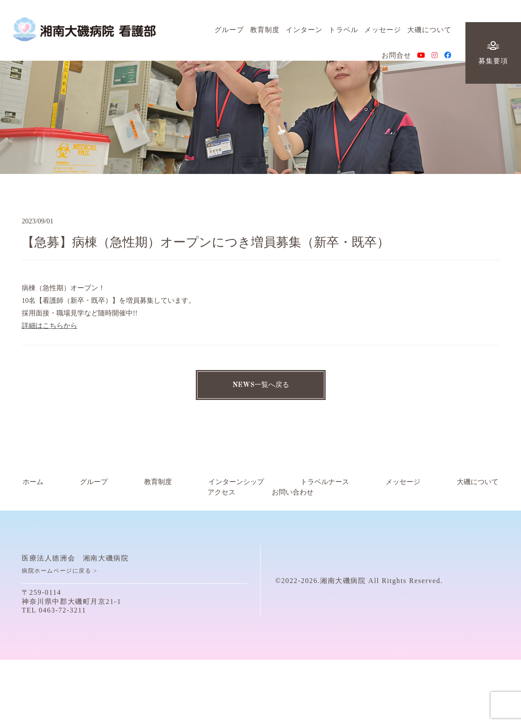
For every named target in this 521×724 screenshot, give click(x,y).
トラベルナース (324, 482)
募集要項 (493, 56)
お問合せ (396, 59)
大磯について (429, 33)
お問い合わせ (292, 492)
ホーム (33, 482)
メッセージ (382, 33)
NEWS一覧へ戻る (260, 385)
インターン (304, 33)
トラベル (343, 33)
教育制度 (265, 33)
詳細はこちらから (49, 325)
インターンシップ (236, 482)
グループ (229, 33)
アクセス (221, 492)
